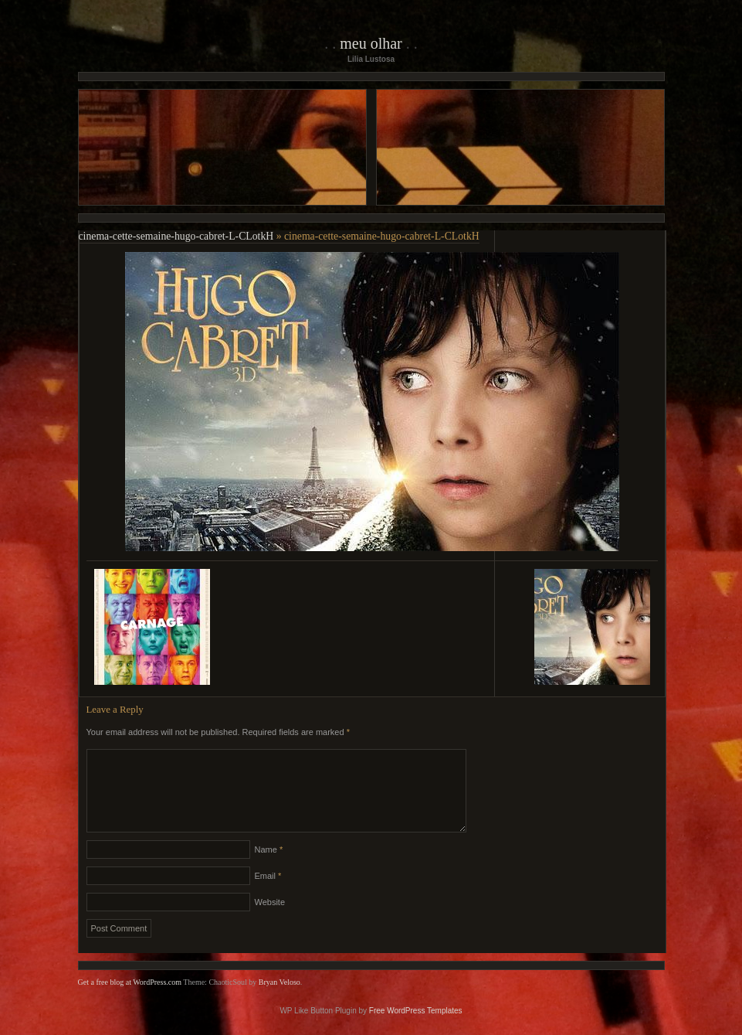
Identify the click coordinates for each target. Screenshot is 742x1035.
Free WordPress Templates (415, 1029)
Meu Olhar (371, 43)
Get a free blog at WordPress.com (130, 1000)
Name (269, 868)
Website (270, 920)
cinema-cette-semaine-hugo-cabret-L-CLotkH (176, 236)
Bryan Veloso (279, 1000)
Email (268, 894)
